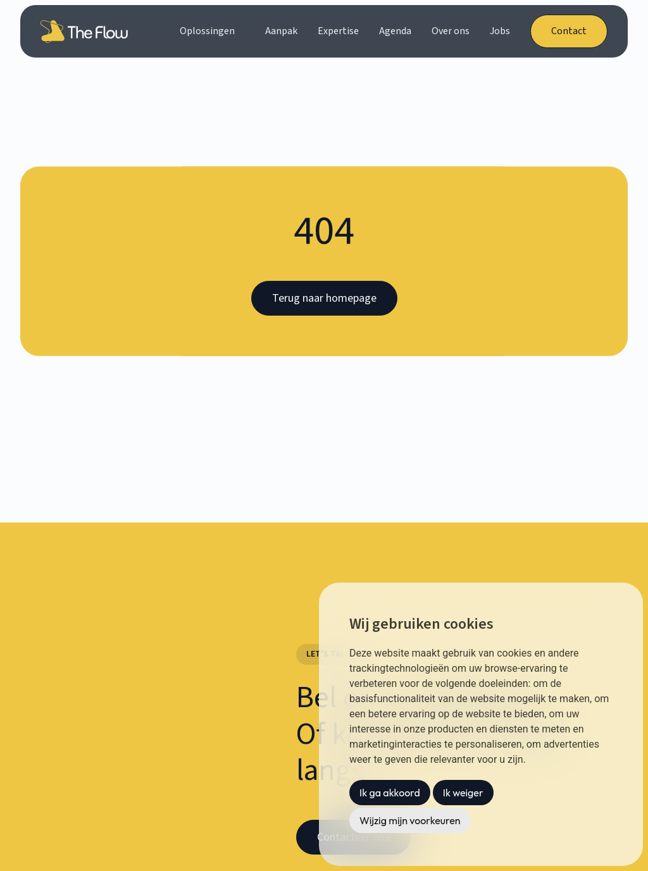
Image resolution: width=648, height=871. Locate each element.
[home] (86, 31)
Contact (569, 31)
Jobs (500, 31)
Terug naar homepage (324, 298)
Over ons (451, 31)
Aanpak (281, 31)
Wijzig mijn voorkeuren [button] (410, 820)
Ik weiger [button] (463, 792)
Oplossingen (207, 31)
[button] (212, 31)
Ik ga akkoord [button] (389, 792)
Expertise (338, 31)
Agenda (395, 31)
